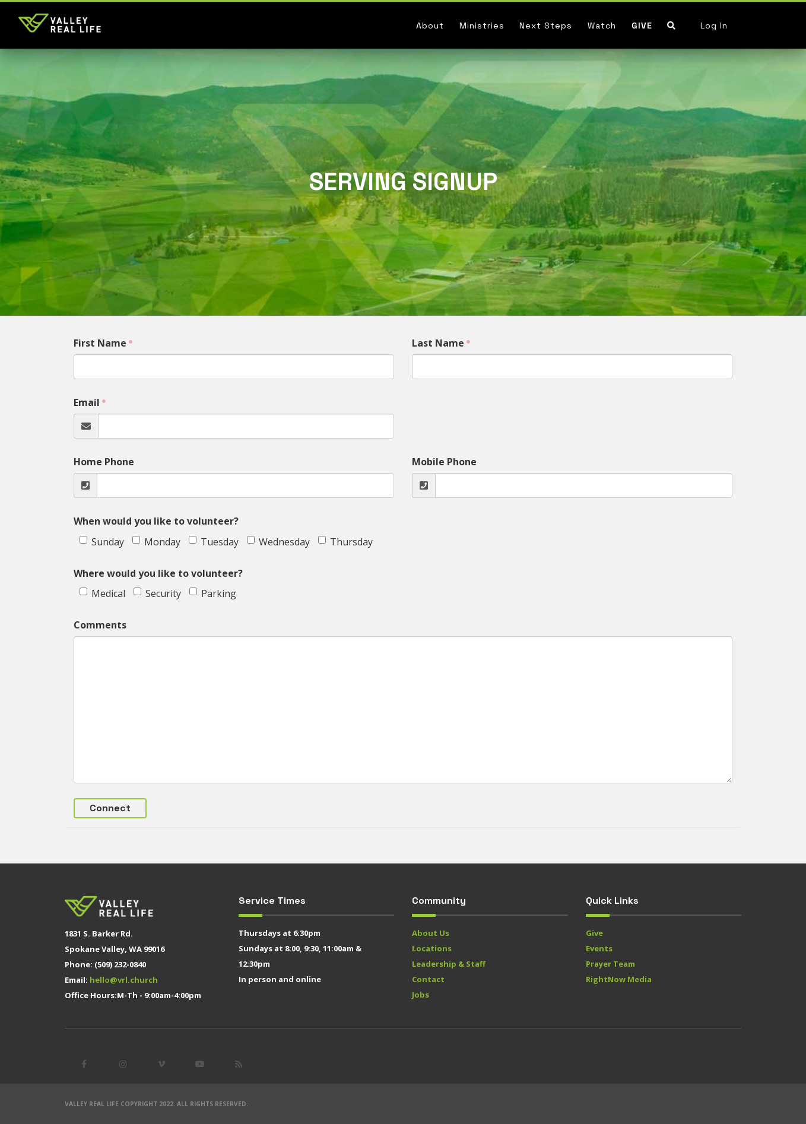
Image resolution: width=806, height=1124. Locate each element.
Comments (100, 624)
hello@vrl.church (124, 979)
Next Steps (545, 25)
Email (87, 402)
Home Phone (104, 461)
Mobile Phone (444, 461)
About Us (430, 933)
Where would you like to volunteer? (158, 573)
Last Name (438, 343)
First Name (100, 343)
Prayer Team (610, 963)
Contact (428, 979)
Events (599, 948)
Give (642, 25)
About (430, 25)
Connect (110, 808)
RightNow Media (619, 979)
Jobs (420, 994)
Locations (432, 948)
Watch (602, 25)
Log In (714, 25)
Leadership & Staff (448, 963)
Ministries (481, 25)
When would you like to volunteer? (156, 521)
